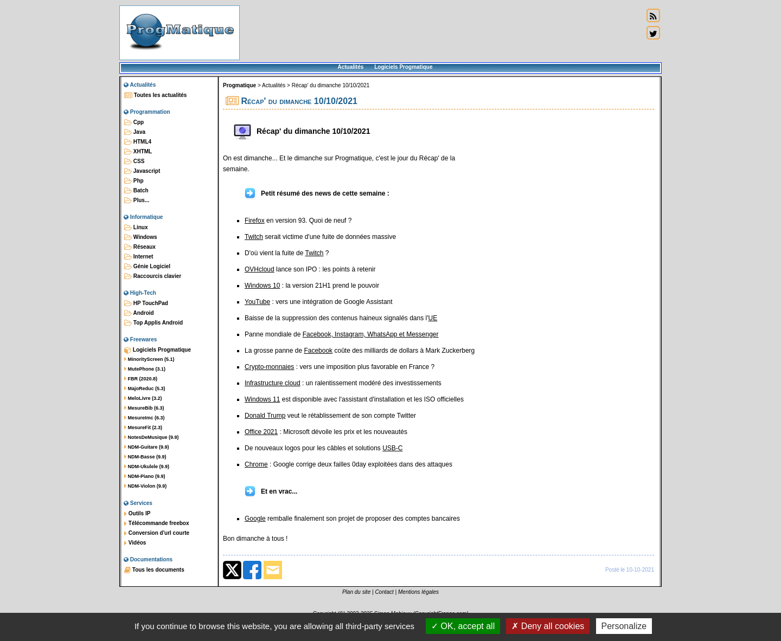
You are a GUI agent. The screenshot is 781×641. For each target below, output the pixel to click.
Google (255, 518)
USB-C (392, 448)
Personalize (624, 626)
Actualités (350, 67)
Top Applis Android (153, 323)
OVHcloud (259, 269)
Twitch (254, 237)
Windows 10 (262, 285)
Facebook (318, 350)
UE (433, 318)
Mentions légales (418, 592)
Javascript (142, 171)
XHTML (138, 151)
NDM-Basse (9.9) (145, 456)
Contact (384, 592)
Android (139, 313)
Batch (136, 190)
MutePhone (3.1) (144, 369)
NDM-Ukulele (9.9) (146, 466)
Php (134, 181)
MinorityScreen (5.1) (149, 359)
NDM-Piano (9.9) (144, 476)
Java (134, 132)
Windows (140, 237)
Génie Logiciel (147, 266)
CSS (134, 161)
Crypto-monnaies (269, 367)
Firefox (255, 220)
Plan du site (356, 592)
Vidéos (135, 543)
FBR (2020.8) (140, 378)
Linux (136, 227)
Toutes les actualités (155, 95)
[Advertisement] (441, 32)
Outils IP (137, 513)
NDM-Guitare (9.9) (146, 447)
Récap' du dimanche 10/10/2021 (331, 85)
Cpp (134, 122)
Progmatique (239, 85)
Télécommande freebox (156, 523)
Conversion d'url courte (156, 533)
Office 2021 (261, 432)
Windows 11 (262, 399)
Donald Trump (265, 415)
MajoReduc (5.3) (144, 388)
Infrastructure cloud (272, 383)
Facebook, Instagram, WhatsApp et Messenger (371, 334)
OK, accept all (463, 626)
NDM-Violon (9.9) (145, 486)
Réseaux (140, 247)
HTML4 (137, 142)
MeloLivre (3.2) (143, 398)
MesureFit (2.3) (143, 427)
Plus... (136, 200)
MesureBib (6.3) (144, 408)
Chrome (256, 464)
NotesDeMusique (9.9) (151, 437)
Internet (138, 257)
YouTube (257, 302)
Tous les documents (154, 570)
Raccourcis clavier (152, 276)
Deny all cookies (547, 626)
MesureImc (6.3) (144, 417)
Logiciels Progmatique (403, 67)
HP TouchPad (146, 303)
